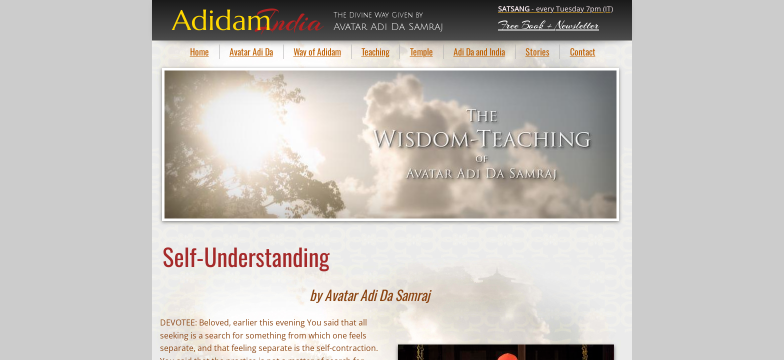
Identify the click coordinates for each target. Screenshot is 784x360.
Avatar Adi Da (251, 51)
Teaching (376, 51)
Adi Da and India (479, 51)
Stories (538, 51)
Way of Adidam (317, 51)
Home (199, 51)
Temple (421, 51)
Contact (583, 51)
